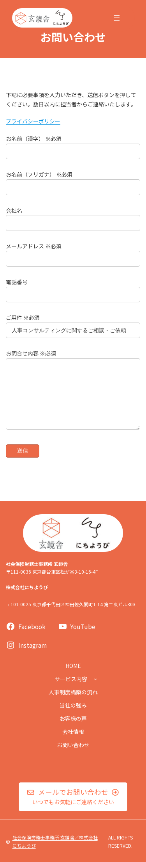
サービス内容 (71, 679)
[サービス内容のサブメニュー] (95, 678)
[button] (73, 796)
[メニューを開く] (117, 18)
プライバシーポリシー (33, 121)
